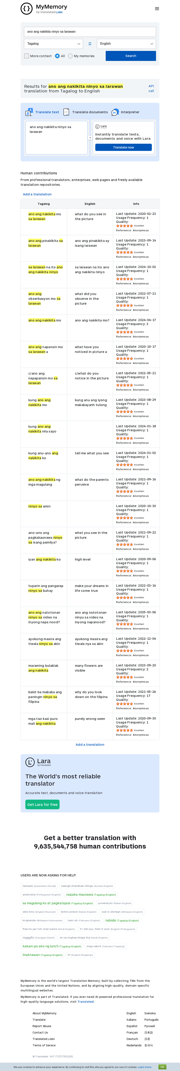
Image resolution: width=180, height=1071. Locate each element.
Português (151, 1019)
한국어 (148, 1045)
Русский (149, 1026)
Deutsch (132, 1039)
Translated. (86, 1001)
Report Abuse (42, 1026)
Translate (39, 1019)
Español (132, 1026)
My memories (81, 56)
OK (162, 1067)
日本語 (148, 1032)
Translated (44, 1039)
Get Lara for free (42, 804)
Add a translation (37, 194)
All (60, 56)
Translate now (123, 147)
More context (38, 56)
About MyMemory (44, 1013)
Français (132, 1032)
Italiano (131, 1019)
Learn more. (145, 1067)
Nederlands (134, 1045)
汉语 (147, 1039)
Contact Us (40, 1032)
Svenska (150, 1013)
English (131, 1013)
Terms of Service (44, 1045)
